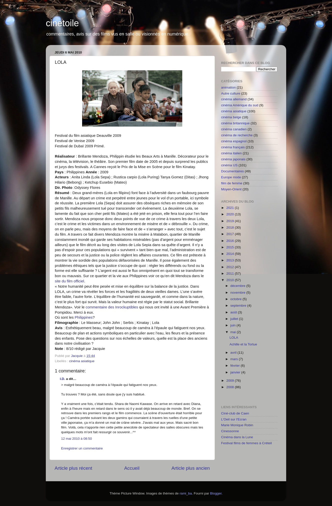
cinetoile (62, 23)
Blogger (216, 493)
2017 (230, 234)
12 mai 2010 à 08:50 (76, 438)
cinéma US (229, 165)
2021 (230, 208)
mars (234, 359)
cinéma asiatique (81, 361)
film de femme (231, 183)
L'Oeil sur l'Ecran (233, 419)
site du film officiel (69, 281)
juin (233, 325)
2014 (230, 254)
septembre (238, 305)
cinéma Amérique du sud (239, 105)
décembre (238, 286)
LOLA (234, 337)
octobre (236, 299)
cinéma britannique (235, 123)
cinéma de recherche (237, 135)
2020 (230, 214)
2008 (230, 387)
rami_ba (186, 493)
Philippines (83, 317)
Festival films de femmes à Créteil (246, 443)
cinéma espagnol (234, 141)
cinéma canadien (234, 129)
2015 (230, 247)
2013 (230, 260)
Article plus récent (73, 468)
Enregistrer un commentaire (82, 448)
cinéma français (233, 147)
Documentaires (232, 171)
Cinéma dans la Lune (237, 437)
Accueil (131, 468)
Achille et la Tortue (243, 344)
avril (234, 352)
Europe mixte (231, 177)
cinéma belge (231, 117)
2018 (230, 227)
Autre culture (230, 93)
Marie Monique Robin (237, 425)
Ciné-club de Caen (235, 413)
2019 (230, 221)
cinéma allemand (234, 99)
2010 (230, 280)
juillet (234, 319)
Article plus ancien (191, 468)
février (235, 365)
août (234, 312)
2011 (230, 273)
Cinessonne (230, 431)
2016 (230, 241)
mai (233, 332)
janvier (235, 372)
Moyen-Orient (231, 189)
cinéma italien (231, 153)
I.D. (62, 379)
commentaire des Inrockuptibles (112, 307)
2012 (230, 267)
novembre (238, 292)
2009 (230, 380)
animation (228, 87)
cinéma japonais (233, 159)
